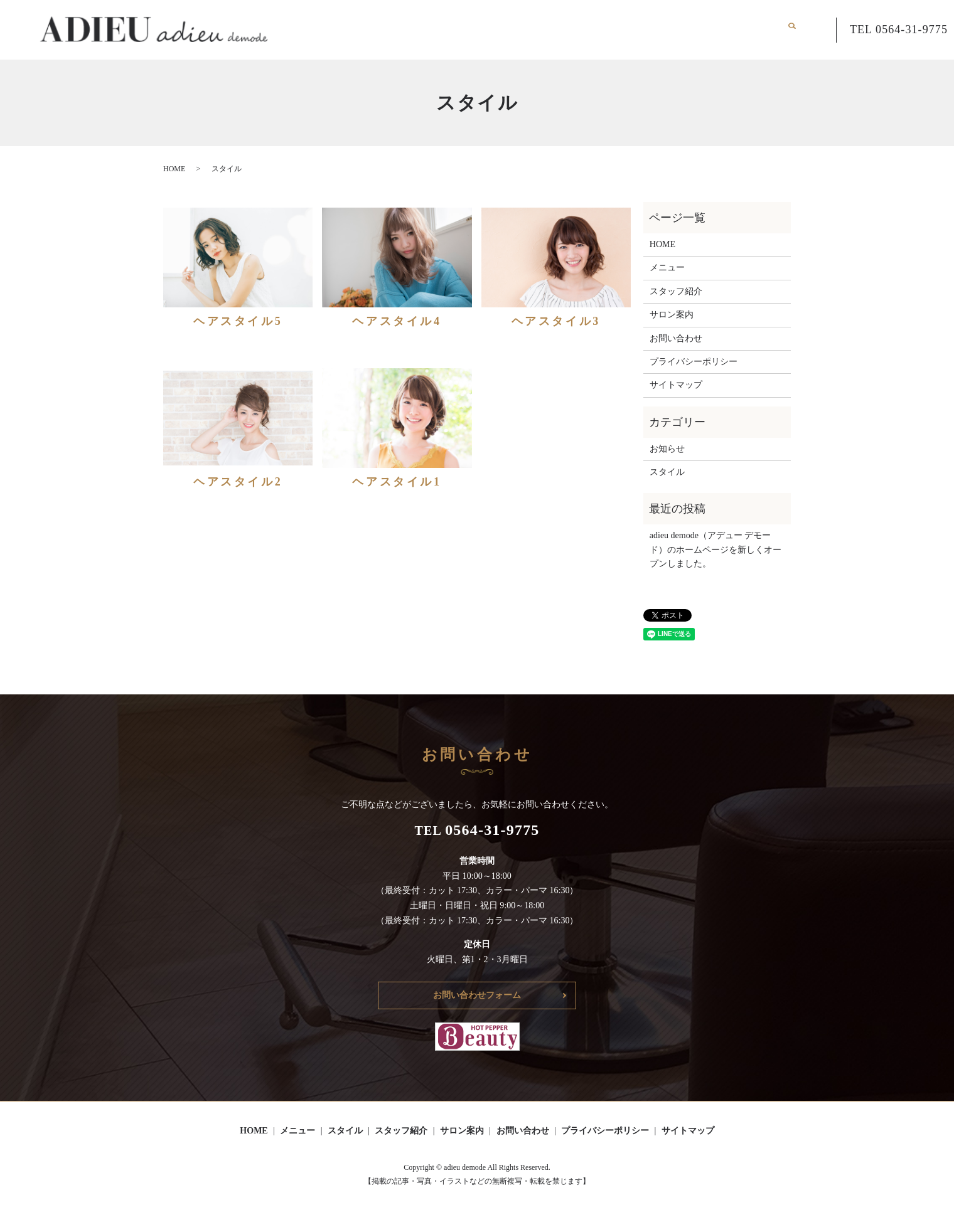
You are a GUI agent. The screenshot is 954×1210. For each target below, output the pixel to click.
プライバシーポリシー (693, 361)
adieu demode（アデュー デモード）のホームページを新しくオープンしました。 (715, 549)
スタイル (566, 29)
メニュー (517, 29)
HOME (471, 29)
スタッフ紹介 (624, 29)
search (798, 29)
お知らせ (667, 449)
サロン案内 (687, 29)
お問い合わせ (749, 29)
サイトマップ (676, 385)
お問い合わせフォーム (477, 995)
